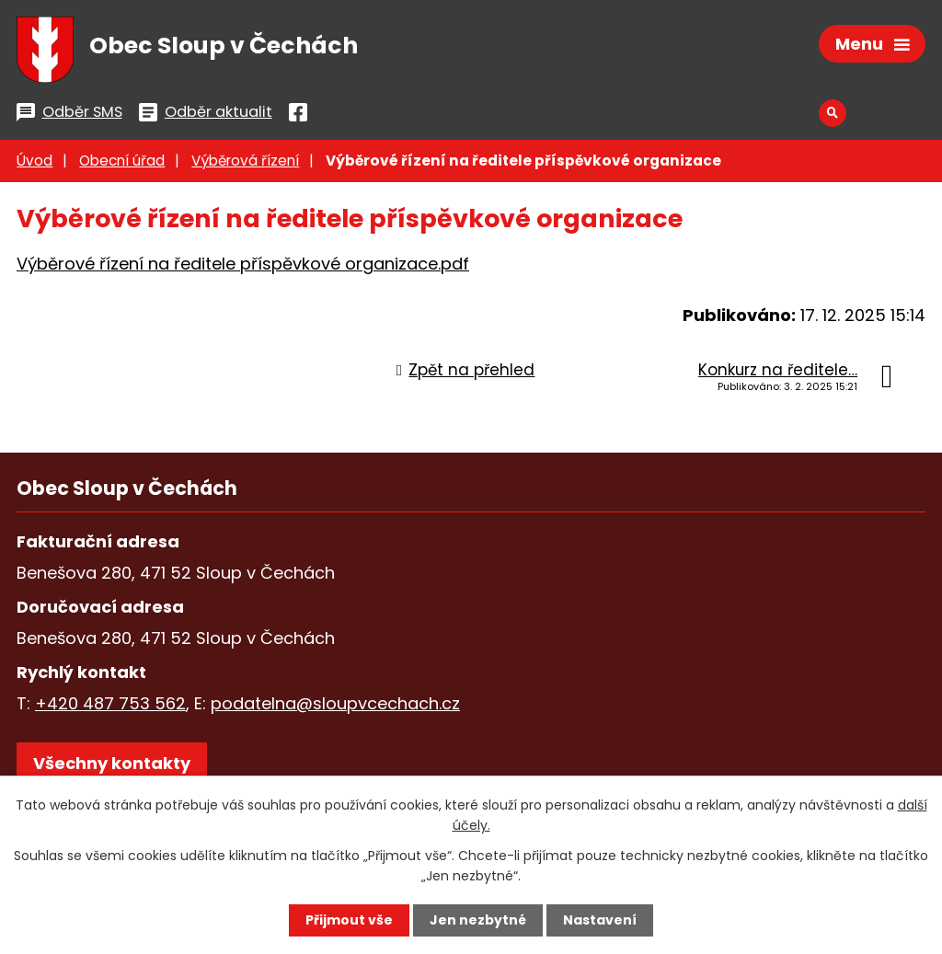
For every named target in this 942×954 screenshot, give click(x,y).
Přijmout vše (349, 920)
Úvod (34, 160)
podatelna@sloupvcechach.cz (335, 703)
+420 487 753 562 (110, 703)
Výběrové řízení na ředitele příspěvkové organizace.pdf (243, 263)
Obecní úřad (122, 160)
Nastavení (600, 920)
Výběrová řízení (245, 160)
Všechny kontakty (111, 763)
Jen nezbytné (478, 920)
